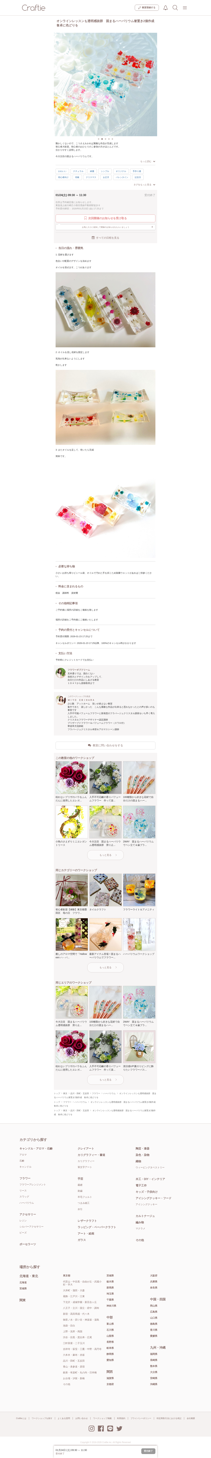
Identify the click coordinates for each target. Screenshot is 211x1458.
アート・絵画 (86, 1233)
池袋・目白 (69, 1325)
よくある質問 (64, 1418)
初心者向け (63, 177)
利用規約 (121, 1418)
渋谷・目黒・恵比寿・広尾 (77, 1337)
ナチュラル (78, 171)
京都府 (110, 1384)
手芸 (80, 1178)
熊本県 (153, 1366)
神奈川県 (111, 1305)
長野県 (110, 1342)
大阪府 (153, 1275)
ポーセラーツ (27, 1244)
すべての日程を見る (105, 237)
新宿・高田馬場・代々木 (76, 1313)
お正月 (106, 177)
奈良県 (153, 1287)
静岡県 (110, 1354)
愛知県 (110, 1360)
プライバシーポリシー (141, 1418)
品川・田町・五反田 (74, 1360)
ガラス (82, 1239)
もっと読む (147, 161)
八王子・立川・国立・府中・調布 (81, 1308)
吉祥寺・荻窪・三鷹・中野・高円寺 (82, 1349)
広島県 (153, 1311)
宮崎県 (153, 1378)
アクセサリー (27, 1214)
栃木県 (110, 1281)
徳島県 (153, 1323)
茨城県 (110, 1275)
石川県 (110, 1329)
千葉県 (110, 1299)
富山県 (110, 1323)
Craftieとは (21, 1418)
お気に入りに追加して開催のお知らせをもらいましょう (117, 227)
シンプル (105, 171)
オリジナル (121, 171)
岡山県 (153, 1305)
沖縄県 (153, 1384)
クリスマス (91, 177)
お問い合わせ (81, 1418)
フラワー (24, 1178)
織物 (138, 1161)
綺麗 (92, 171)
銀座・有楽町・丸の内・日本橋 (80, 1372)
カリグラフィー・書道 (91, 1154)
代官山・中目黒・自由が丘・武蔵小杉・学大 (82, 1283)
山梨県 (110, 1336)
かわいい (62, 171)
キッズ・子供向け (147, 1191)
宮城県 (23, 1288)
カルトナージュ (145, 1216)
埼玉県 (110, 1293)
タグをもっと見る (144, 184)
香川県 (153, 1329)
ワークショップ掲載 (102, 1418)
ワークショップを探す (42, 1418)
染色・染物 (142, 1154)
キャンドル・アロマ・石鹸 (35, 1148)
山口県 (153, 1317)
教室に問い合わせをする (105, 745)
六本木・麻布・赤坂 (74, 1354)
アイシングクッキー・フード (153, 1198)
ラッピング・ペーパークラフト (97, 1227)
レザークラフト (87, 1220)
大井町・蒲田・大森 (74, 1290)
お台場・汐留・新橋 (74, 1378)
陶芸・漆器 (142, 1148)
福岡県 (153, 1354)
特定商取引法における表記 (169, 1418)
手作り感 (137, 171)
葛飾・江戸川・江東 (74, 1296)
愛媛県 (153, 1336)
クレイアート (86, 1148)
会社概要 (191, 1418)
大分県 (153, 1372)
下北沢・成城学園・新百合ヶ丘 (80, 1302)
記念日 (138, 177)
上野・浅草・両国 (72, 1331)
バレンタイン (122, 177)
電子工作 (141, 1185)
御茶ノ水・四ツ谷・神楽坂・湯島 (81, 1319)
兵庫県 (153, 1281)
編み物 (140, 1222)
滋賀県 (110, 1378)
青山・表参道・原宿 (74, 1366)
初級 (77, 177)
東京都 (66, 1275)
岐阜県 (110, 1348)
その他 (140, 1240)
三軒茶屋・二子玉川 (74, 1343)
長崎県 (153, 1360)
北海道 (23, 1282)
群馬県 (110, 1287)
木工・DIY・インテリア (150, 1179)
